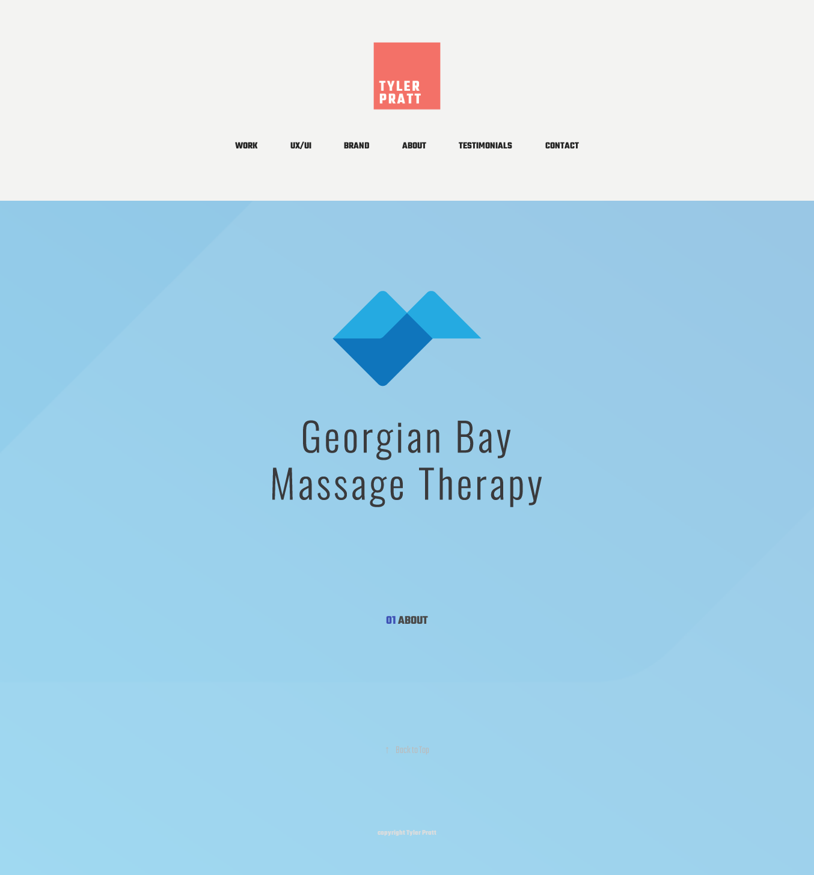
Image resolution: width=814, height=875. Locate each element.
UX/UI (300, 146)
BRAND (356, 146)
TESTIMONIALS (485, 146)
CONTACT (562, 146)
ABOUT (414, 146)
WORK (246, 146)
